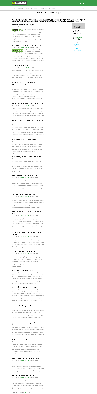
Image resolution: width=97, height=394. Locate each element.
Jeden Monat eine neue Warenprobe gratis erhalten (24, 323)
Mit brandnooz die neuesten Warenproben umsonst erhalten (27, 340)
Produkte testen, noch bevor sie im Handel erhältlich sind (26, 157)
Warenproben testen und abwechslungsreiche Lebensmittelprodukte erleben (23, 83)
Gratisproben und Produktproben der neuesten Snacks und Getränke (26, 233)
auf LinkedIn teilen (77, 50)
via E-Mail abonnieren (76, 27)
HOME (14, 8)
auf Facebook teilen (77, 45)
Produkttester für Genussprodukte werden (22, 270)
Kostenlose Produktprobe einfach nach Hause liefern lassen (27, 175)
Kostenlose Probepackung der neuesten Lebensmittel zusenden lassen (27, 212)
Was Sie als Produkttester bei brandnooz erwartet (24, 287)
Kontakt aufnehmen (78, 37)
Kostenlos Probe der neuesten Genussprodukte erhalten (26, 358)
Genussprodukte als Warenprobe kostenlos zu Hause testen (27, 306)
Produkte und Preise (23, 8)
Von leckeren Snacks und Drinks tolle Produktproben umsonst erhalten (27, 121)
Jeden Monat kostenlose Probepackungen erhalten (24, 194)
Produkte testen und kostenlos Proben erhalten (24, 140)
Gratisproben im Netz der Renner (20, 65)
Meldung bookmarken (76, 52)
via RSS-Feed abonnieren (77, 26)
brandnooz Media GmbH (24, 26)
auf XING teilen (77, 48)
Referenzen (34, 8)
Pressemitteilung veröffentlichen (48, 8)
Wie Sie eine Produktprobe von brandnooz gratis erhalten (26, 375)
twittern (75, 47)
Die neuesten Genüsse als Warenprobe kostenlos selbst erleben (27, 103)
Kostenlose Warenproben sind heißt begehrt (23, 24)
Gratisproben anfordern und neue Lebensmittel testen (25, 251)
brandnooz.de (77, 38)
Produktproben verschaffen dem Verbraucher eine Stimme (26, 45)
